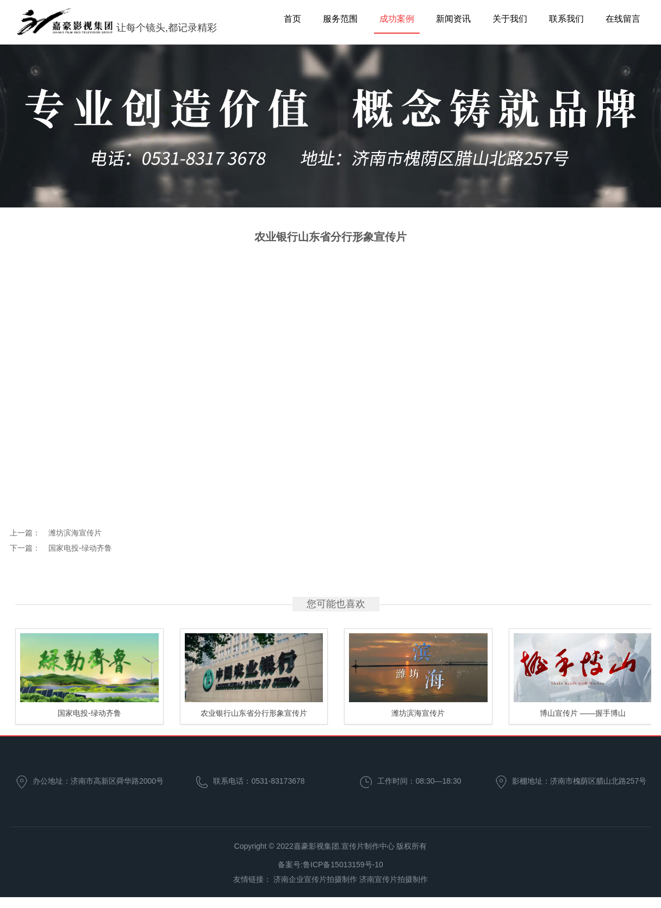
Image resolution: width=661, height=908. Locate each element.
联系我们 (566, 18)
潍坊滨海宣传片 (75, 532)
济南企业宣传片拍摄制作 (315, 879)
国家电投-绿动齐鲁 (80, 548)
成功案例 (396, 18)
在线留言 (623, 18)
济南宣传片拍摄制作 (393, 879)
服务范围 (340, 18)
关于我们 (509, 18)
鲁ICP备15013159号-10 (343, 864)
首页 (292, 18)
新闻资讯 (453, 18)
